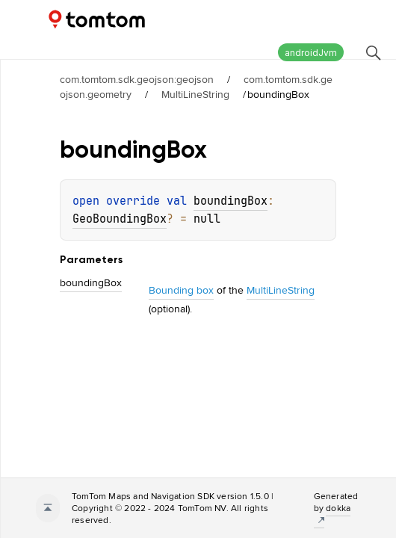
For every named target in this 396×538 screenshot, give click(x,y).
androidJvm (311, 52)
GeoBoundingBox (119, 218)
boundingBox (230, 201)
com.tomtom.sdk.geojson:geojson (137, 79)
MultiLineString (195, 94)
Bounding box (181, 289)
